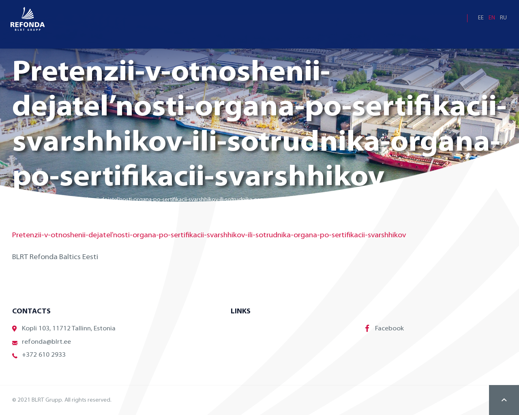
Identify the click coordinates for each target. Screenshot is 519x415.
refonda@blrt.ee (41, 342)
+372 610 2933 (39, 355)
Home (20, 200)
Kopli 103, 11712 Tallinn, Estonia (64, 329)
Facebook (384, 328)
